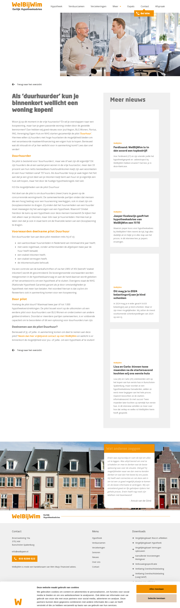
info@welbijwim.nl (20, 551)
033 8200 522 (24, 558)
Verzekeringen (98, 6)
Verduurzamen (76, 6)
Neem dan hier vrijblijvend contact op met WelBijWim (47, 336)
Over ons (96, 562)
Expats (130, 6)
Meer (117, 6)
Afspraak (160, 6)
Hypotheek (56, 6)
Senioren (96, 552)
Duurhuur (85, 133)
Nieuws (95, 557)
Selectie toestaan (156, 584)
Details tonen (152, 602)
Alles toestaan (156, 574)
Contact (145, 6)
